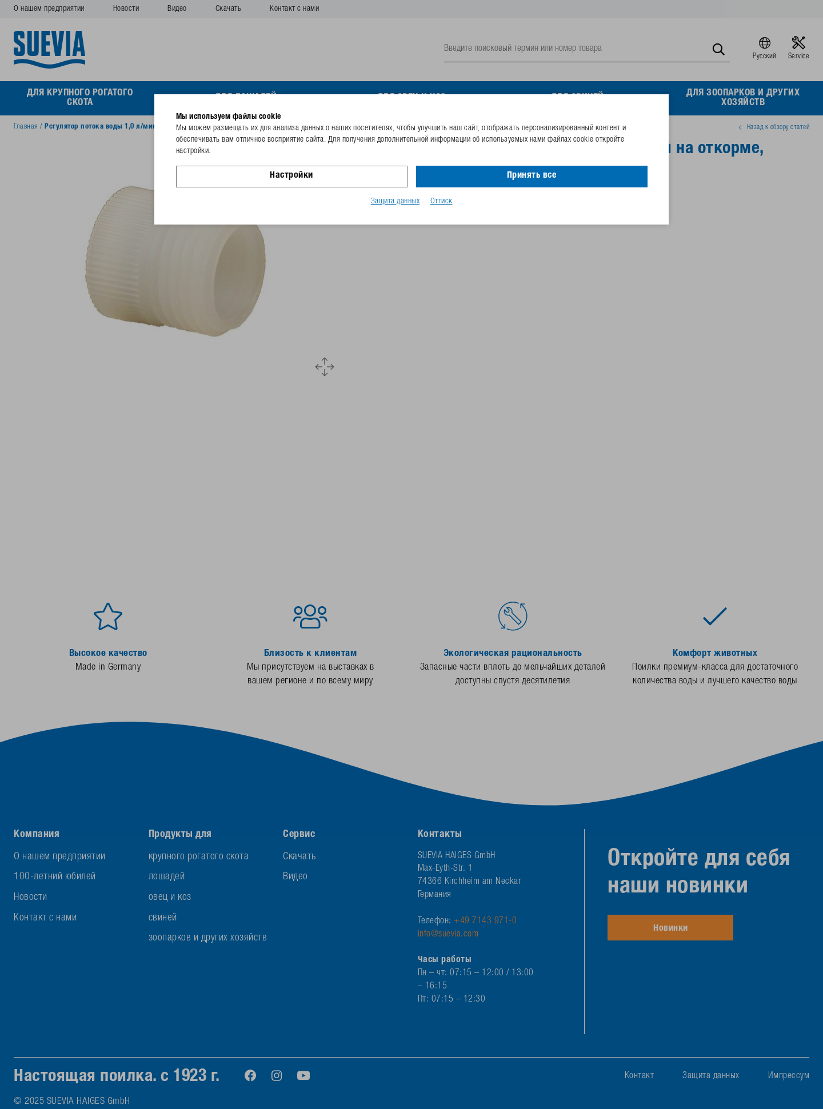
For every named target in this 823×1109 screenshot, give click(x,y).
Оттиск (441, 202)
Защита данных (395, 202)
